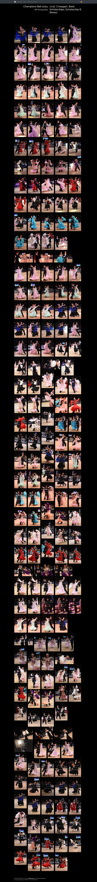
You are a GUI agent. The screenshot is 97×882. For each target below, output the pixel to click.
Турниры (20, 1)
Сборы (24, 1)
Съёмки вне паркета (32, 1)
